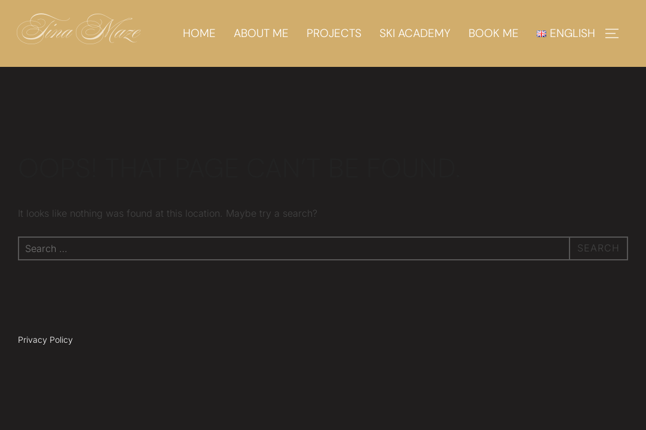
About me (261, 33)
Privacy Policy (45, 339)
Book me (494, 33)
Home (199, 33)
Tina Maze (79, 33)
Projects (334, 33)
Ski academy (415, 33)
